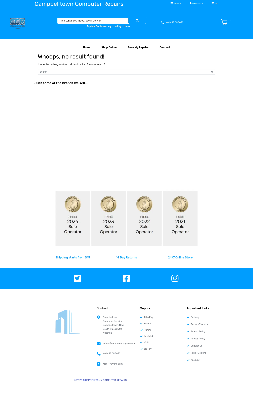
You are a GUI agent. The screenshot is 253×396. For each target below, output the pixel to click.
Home (86, 47)
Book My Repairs (138, 47)
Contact (165, 47)
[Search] (137, 21)
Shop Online (109, 47)
